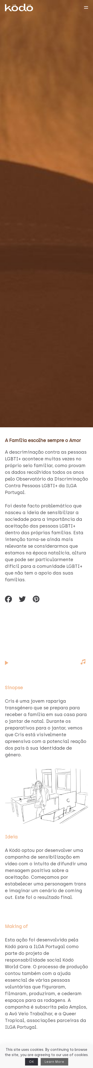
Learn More (54, 1062)
